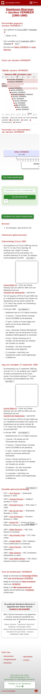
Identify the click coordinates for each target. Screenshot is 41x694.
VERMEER (16, 584)
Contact (26, 660)
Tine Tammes (14, 493)
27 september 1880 (26, 41)
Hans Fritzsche (15, 547)
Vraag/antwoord (10, 659)
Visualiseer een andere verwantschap (17, 216)
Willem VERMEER (21, 47)
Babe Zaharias (15, 553)
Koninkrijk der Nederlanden (14, 292)
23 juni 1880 (22, 30)
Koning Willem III (10, 285)
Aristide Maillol (15, 541)
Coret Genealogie (8, 691)
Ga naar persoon (19, 197)
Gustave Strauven (16, 499)
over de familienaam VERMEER (20, 578)
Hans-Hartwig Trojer (17, 535)
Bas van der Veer (16, 511)
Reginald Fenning (16, 505)
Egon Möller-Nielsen (17, 559)
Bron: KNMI (30, 258)
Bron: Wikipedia (23, 309)
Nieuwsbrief (27, 657)
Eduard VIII (13, 522)
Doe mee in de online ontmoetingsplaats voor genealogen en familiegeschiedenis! (19, 677)
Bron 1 (17, 44)
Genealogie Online (12, 3)
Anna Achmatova (16, 517)
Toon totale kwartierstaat (12, 177)
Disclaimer (8, 663)
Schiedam (33, 30)
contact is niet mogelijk (19, 609)
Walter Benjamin (15, 529)
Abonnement (9, 656)
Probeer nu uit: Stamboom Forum (19, 685)
